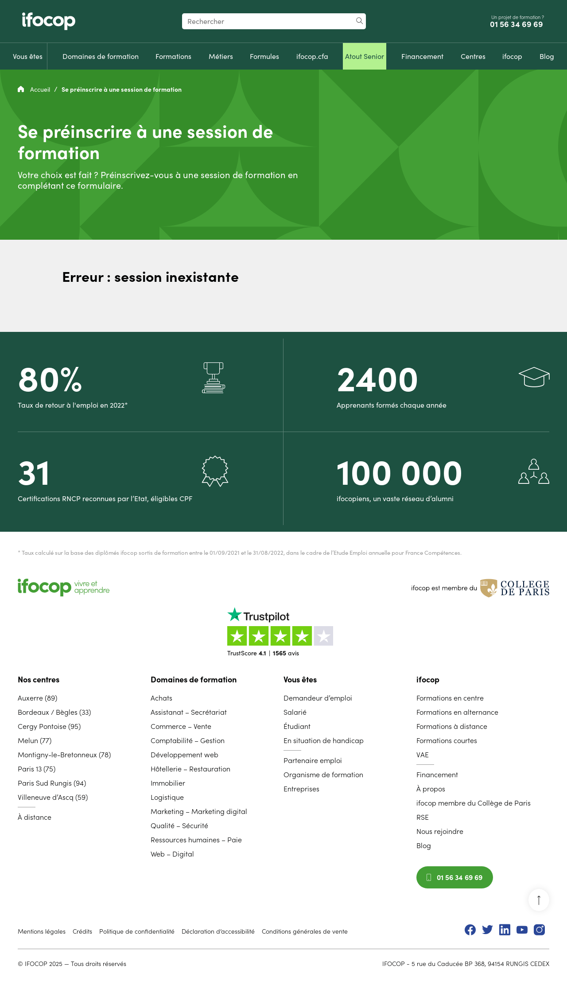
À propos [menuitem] (430, 788)
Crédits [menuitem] (82, 931)
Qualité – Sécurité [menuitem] (179, 825)
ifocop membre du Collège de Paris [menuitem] (473, 802)
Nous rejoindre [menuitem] (439, 831)
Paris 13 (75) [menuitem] (36, 768)
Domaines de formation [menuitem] (194, 679)
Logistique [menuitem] (167, 797)
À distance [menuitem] (34, 817)
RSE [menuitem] (422, 817)
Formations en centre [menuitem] (450, 697)
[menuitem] (28, 56)
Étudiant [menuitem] (297, 726)
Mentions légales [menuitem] (42, 931)
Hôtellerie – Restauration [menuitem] (190, 768)
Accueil (35, 89)
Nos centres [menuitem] (38, 679)
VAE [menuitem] (422, 754)
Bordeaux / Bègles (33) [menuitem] (54, 712)
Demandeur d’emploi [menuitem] (318, 697)
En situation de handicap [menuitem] (324, 740)
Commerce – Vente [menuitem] (181, 726)
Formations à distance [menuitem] (451, 726)
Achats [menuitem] (161, 697)
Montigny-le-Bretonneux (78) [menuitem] (64, 754)
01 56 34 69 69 (517, 24)
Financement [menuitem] (437, 774)
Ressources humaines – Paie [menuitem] (196, 839)
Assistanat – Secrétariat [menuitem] (189, 712)
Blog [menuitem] (423, 845)
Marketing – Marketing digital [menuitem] (199, 811)
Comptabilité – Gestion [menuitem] (188, 740)
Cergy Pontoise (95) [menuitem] (49, 726)
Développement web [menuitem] (184, 754)
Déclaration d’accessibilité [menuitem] (218, 931)
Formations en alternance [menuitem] (457, 712)
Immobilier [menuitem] (168, 783)
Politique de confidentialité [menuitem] (137, 931)
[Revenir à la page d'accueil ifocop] (48, 21)
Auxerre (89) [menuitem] (37, 697)
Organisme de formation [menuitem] (323, 774)
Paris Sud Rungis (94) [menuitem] (52, 783)
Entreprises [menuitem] (301, 788)
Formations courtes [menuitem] (446, 740)
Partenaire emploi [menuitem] (313, 760)
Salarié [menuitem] (295, 712)
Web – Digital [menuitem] (172, 853)
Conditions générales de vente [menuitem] (305, 931)
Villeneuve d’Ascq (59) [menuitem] (53, 797)
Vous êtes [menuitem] (300, 679)
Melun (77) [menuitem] (34, 740)
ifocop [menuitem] (427, 679)
